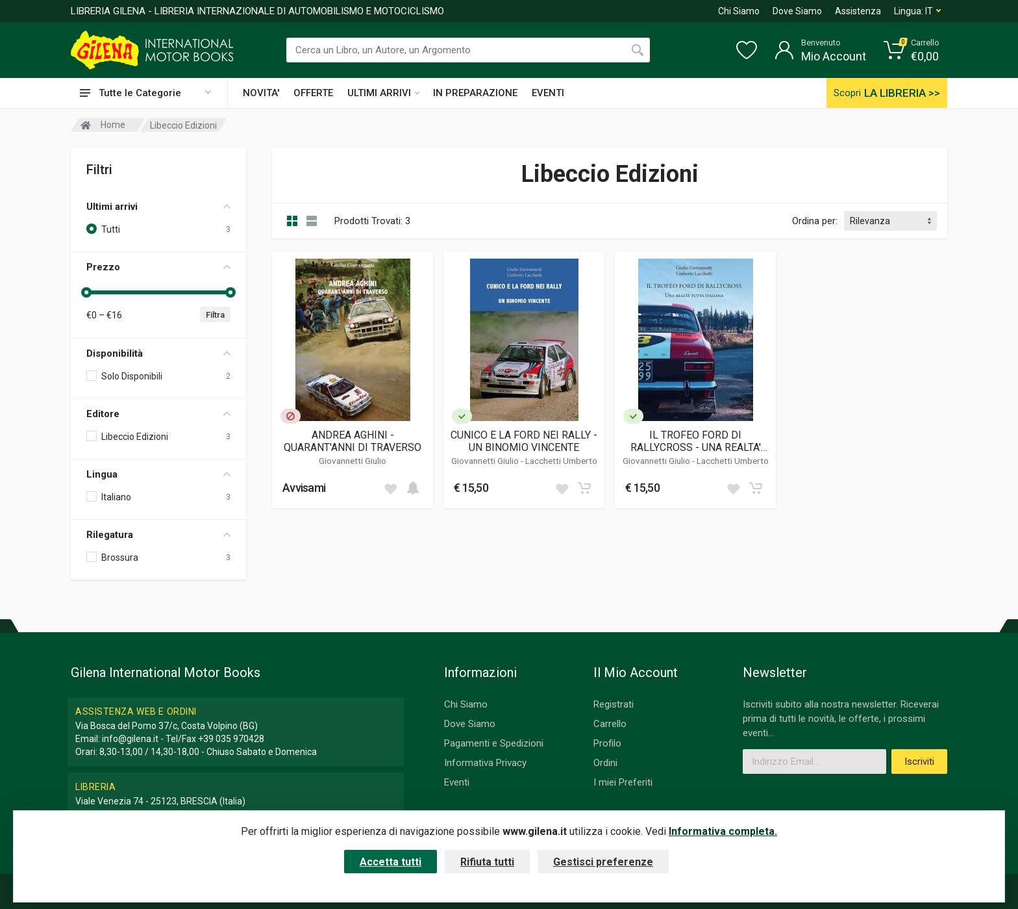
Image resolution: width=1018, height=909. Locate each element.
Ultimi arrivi (158, 206)
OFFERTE (313, 93)
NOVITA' (261, 93)
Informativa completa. (723, 831)
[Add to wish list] (390, 488)
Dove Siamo (797, 11)
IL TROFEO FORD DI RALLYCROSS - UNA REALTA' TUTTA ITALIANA (695, 441)
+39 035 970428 (231, 739)
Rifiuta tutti (487, 862)
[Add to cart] (413, 488)
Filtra (215, 315)
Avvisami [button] (303, 487)
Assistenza (858, 11)
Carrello (610, 724)
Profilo (607, 743)
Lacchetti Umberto (561, 460)
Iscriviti (919, 761)
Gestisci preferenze (603, 862)
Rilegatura (158, 535)
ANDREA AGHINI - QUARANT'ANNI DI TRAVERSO (352, 441)
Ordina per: (815, 221)
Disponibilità (158, 353)
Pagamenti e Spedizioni (493, 743)
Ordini (605, 763)
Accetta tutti (390, 862)
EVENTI (548, 93)
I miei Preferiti (622, 782)
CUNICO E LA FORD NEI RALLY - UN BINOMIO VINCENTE (524, 441)
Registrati (613, 704)
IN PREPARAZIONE (475, 93)
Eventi (456, 782)
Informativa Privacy (485, 763)
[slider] (86, 292)
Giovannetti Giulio (352, 460)
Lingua (158, 474)
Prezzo (158, 267)
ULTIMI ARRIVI (383, 93)
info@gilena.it (130, 739)
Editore (158, 414)
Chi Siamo (739, 11)
